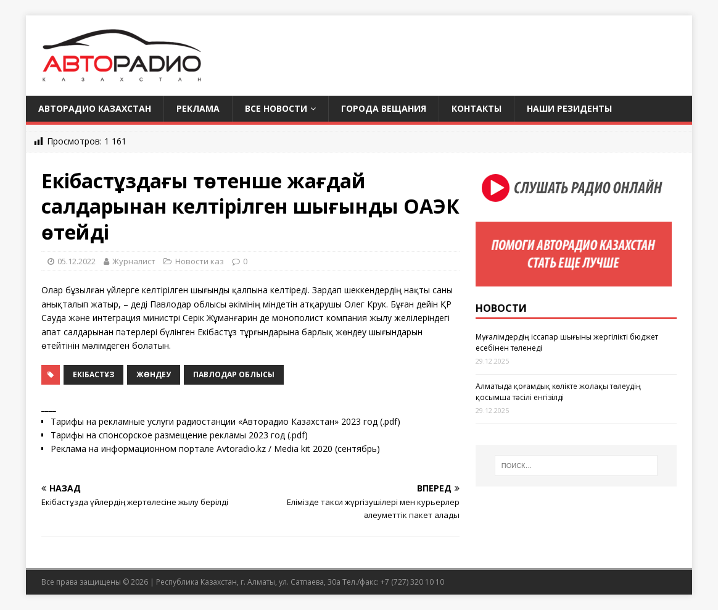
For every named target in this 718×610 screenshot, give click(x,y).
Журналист (133, 261)
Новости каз (199, 261)
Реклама (198, 108)
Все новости (276, 108)
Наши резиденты (569, 108)
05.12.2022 (76, 261)
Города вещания (383, 108)
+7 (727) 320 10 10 (412, 582)
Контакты (476, 108)
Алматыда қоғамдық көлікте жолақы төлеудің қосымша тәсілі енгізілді (558, 392)
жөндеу (153, 374)
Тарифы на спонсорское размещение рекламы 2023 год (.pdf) (179, 435)
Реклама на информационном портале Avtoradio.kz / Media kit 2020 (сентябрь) (215, 448)
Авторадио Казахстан (94, 108)
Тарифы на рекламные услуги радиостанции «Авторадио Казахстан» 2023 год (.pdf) (225, 421)
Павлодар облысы (233, 374)
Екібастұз (93, 374)
